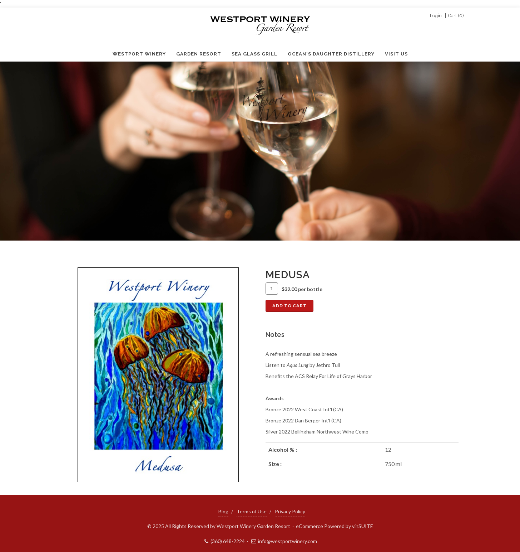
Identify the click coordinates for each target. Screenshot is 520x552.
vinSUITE (362, 526)
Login (436, 15)
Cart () (456, 15)
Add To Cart (289, 305)
